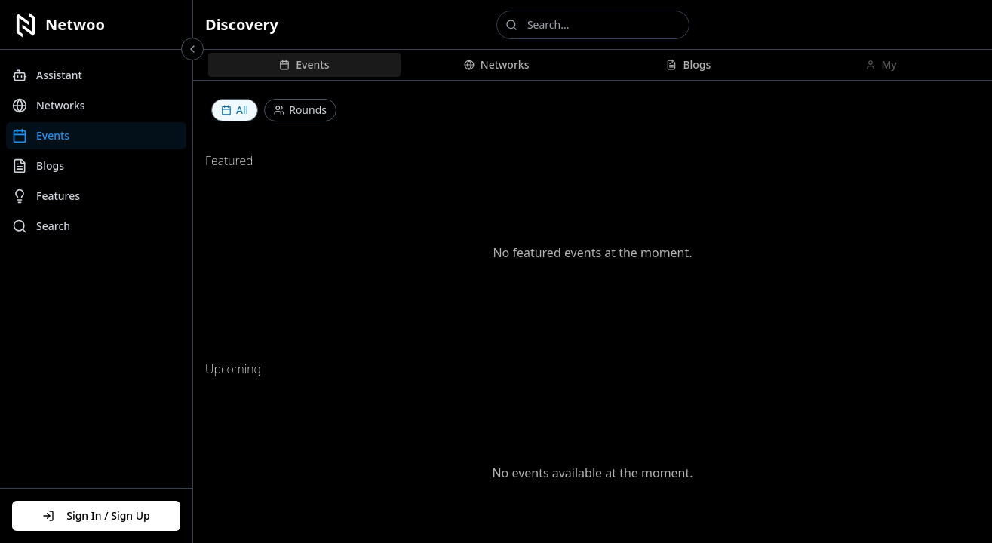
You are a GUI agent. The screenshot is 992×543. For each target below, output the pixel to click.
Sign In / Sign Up (96, 515)
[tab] (304, 65)
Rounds (300, 110)
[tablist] (592, 65)
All (234, 110)
